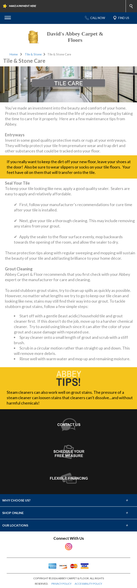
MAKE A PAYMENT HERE (22, 6)
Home (14, 54)
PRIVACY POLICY (61, 583)
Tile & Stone (33, 54)
